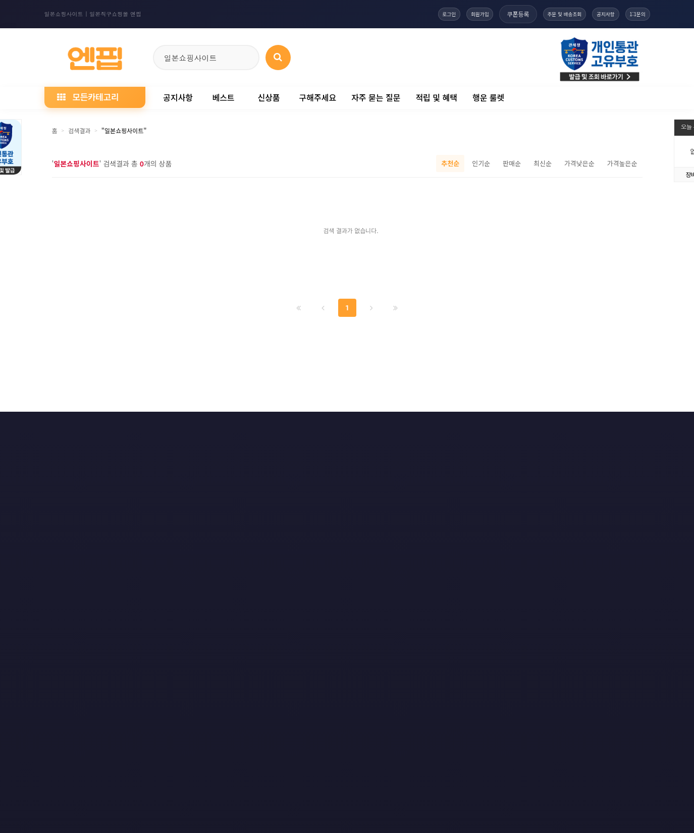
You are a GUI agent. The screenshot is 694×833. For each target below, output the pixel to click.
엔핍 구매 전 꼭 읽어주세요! (495, 565)
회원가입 (440, 14)
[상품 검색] (278, 57)
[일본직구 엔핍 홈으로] (94, 55)
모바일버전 (631, 427)
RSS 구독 (462, 427)
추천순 (450, 163)
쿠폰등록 (483, 14)
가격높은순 (622, 163)
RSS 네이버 (572, 427)
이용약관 (60, 427)
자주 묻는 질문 (375, 97)
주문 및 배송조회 (537, 14)
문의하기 (357, 427)
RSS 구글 (516, 427)
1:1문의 (633, 14)
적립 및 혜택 (436, 97)
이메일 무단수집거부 (202, 427)
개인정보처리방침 (123, 427)
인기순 (481, 163)
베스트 (223, 97)
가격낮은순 (579, 163)
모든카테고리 (88, 96)
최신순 (542, 163)
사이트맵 (410, 427)
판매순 (512, 163)
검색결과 (79, 130)
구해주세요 (318, 97)
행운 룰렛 (488, 97)
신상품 (268, 97)
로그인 (399, 14)
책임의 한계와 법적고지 (286, 427)
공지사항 (590, 14)
